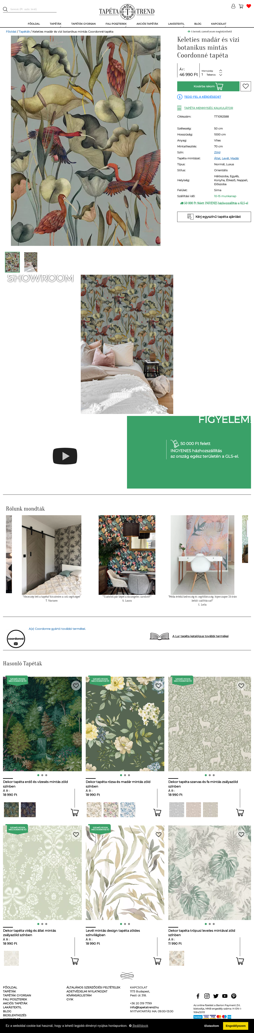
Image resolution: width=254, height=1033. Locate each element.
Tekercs (211, 74)
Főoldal (11, 31)
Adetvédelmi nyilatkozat (86, 991)
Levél (225, 158)
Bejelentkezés (14, 1015)
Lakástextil (12, 1007)
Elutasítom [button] (211, 1025)
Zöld (217, 152)
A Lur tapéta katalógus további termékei (200, 636)
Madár (234, 158)
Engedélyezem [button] (236, 1025)
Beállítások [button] (138, 1025)
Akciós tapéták (15, 1003)
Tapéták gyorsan (17, 995)
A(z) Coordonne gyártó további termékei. (57, 629)
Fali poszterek (15, 999)
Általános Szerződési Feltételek (93, 987)
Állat (217, 158)
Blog (7, 1011)
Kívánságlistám (78, 995)
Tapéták (24, 31)
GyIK (69, 999)
